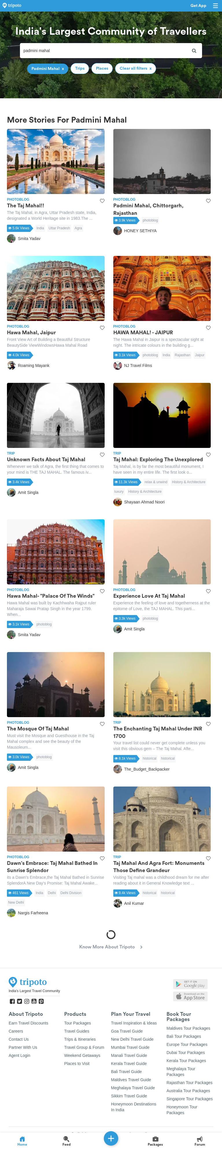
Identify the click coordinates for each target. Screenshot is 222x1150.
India (40, 228)
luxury (119, 492)
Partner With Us (23, 1047)
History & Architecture (188, 482)
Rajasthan (182, 355)
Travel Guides (76, 1031)
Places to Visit (77, 1063)
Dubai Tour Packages (185, 1052)
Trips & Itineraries (80, 1039)
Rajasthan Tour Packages (189, 1082)
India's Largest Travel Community (34, 991)
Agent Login (19, 1055)
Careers (16, 1031)
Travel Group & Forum (84, 1047)
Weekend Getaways (82, 1055)
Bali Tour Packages (183, 1036)
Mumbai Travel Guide (130, 1047)
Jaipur (199, 355)
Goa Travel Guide (127, 1031)
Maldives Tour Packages (188, 1028)
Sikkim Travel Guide (129, 1096)
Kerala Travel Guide (129, 1063)
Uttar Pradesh (59, 228)
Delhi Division (71, 893)
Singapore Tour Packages (189, 1099)
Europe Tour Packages (186, 1044)
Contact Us (19, 1039)
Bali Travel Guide (126, 1071)
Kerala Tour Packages (186, 1060)
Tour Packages (77, 1023)
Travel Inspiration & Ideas (134, 1023)
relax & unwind (156, 482)
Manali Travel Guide (129, 1055)
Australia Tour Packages (188, 1090)
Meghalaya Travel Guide (133, 1088)
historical (149, 758)
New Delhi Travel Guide (132, 1039)
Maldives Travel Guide (131, 1079)
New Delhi (16, 902)
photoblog (150, 220)
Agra (78, 228)
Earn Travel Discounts (28, 1023)
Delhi (52, 893)
